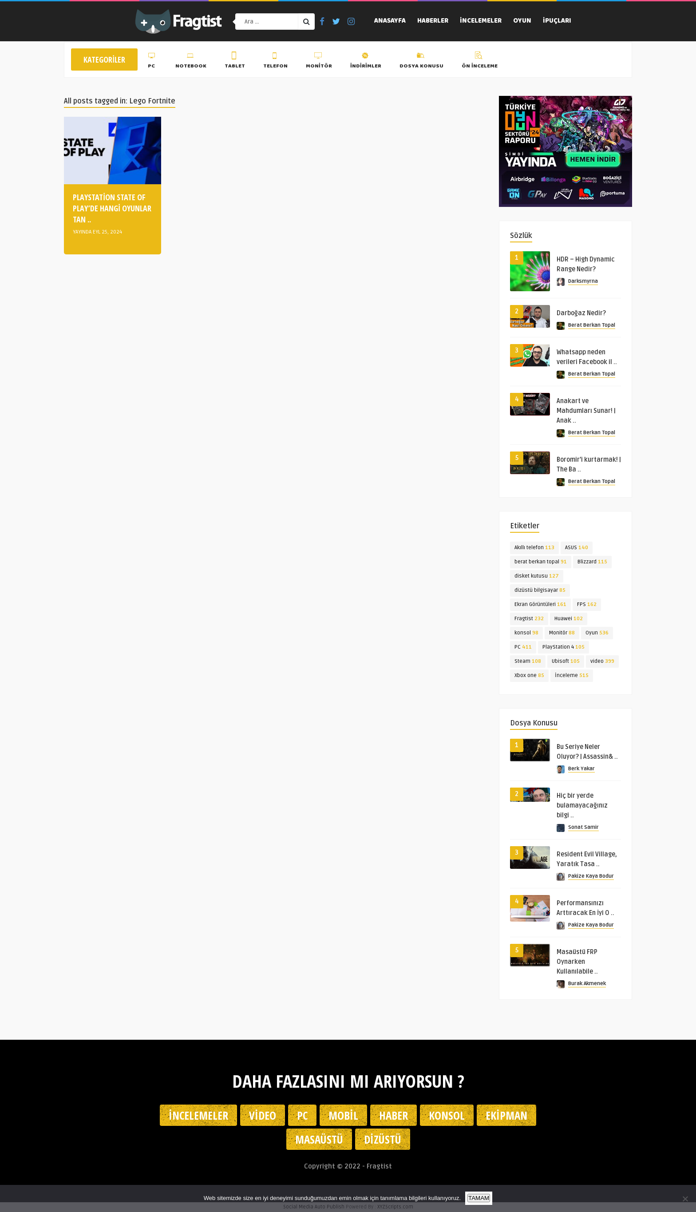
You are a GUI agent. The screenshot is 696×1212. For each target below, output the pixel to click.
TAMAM (478, 1198)
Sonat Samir (583, 827)
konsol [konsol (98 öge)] (526, 633)
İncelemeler (481, 21)
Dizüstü (382, 1139)
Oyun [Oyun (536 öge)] (597, 633)
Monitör (319, 61)
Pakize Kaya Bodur (591, 876)
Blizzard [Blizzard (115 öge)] (592, 561)
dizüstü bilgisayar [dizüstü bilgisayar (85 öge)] (540, 590)
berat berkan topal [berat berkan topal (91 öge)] (540, 561)
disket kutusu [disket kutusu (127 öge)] (536, 576)
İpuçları (557, 21)
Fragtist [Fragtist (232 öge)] (529, 618)
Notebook (190, 61)
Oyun (522, 21)
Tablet (235, 61)
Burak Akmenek (587, 983)
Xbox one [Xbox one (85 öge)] (529, 675)
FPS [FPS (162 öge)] (587, 604)
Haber (393, 1115)
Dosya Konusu (421, 61)
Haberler (432, 21)
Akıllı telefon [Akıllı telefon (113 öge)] (534, 547)
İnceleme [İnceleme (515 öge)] (572, 675)
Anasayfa (390, 21)
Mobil (343, 1115)
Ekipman (506, 1115)
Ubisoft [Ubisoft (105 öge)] (566, 661)
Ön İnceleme (480, 61)
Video (262, 1115)
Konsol (447, 1115)
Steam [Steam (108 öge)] (527, 661)
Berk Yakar (581, 768)
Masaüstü (319, 1139)
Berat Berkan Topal (591, 325)
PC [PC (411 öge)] (523, 647)
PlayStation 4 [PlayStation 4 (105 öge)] (563, 647)
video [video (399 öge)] (602, 661)
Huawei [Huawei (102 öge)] (568, 618)
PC (152, 61)
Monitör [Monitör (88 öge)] (562, 633)
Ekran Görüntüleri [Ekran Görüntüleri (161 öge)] (540, 604)
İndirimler (365, 61)
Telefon (275, 61)
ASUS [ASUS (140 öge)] (576, 547)
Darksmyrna (583, 281)
